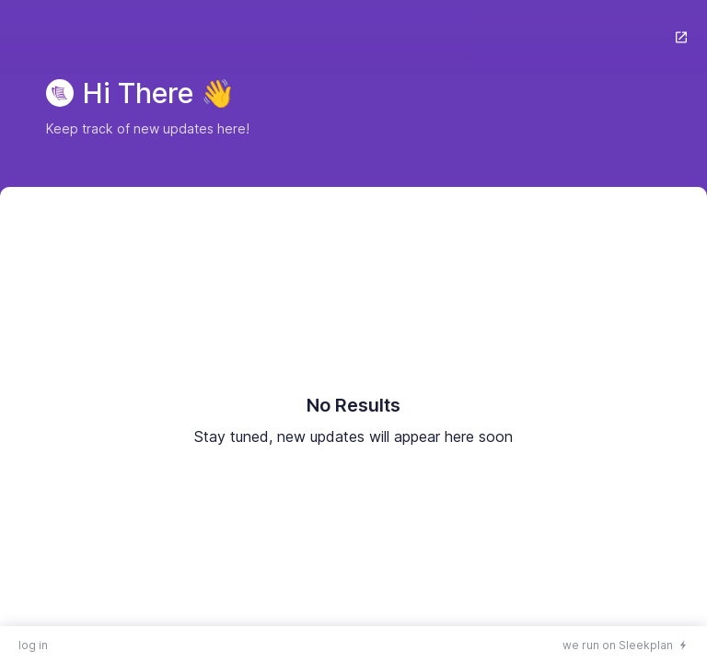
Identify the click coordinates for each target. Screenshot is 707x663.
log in (33, 645)
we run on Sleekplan (617, 645)
